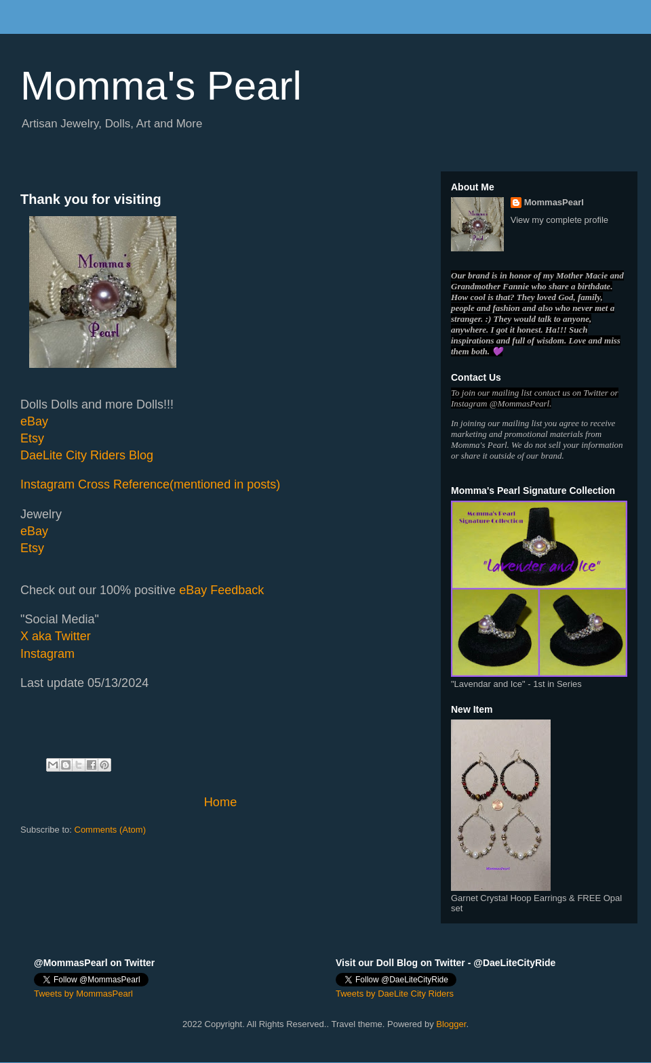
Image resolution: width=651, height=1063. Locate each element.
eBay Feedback (221, 590)
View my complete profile (559, 220)
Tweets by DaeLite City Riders (395, 993)
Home (220, 802)
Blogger (451, 1024)
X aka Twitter (55, 636)
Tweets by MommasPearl (83, 993)
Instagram (47, 654)
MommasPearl (554, 202)
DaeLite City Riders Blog (86, 455)
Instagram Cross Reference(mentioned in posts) (150, 484)
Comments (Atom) (110, 830)
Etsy (32, 438)
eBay (34, 421)
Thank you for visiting (90, 199)
